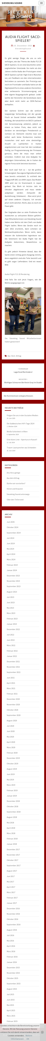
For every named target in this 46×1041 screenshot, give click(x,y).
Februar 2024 (12, 565)
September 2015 (13, 983)
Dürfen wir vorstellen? (16, 483)
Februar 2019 (12, 790)
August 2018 (12, 817)
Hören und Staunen (15, 489)
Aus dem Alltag (14, 356)
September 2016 (13, 924)
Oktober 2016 (12, 919)
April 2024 (11, 554)
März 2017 (11, 892)
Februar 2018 (12, 838)
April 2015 (11, 1010)
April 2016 (11, 946)
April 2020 (11, 742)
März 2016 (11, 951)
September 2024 (13, 532)
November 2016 (13, 914)
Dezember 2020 (13, 699)
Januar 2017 (12, 903)
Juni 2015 (11, 999)
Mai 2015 (10, 1005)
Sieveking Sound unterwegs (18, 494)
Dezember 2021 (13, 661)
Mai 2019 (10, 779)
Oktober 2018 (12, 806)
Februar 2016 (12, 956)
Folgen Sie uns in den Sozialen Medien (22, 415)
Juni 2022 (11, 640)
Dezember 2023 (13, 575)
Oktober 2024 (12, 527)
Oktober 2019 (12, 763)
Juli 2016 (10, 935)
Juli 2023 (10, 597)
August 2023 (12, 592)
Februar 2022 (12, 651)
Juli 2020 (10, 726)
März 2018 (11, 833)
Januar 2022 (12, 656)
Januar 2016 (12, 962)
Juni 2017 (11, 876)
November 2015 (13, 973)
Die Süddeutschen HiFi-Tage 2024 (20, 423)
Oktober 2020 (12, 710)
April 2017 (11, 887)
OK (27, 1039)
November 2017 (13, 855)
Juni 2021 (11, 677)
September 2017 (13, 865)
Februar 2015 (12, 1021)
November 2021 (13, 667)
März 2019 (11, 785)
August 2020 (12, 720)
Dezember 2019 (13, 758)
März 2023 (11, 613)
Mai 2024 (10, 549)
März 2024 (11, 559)
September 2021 (13, 672)
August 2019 (12, 769)
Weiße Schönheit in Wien (17, 431)
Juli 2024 (10, 538)
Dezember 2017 (13, 849)
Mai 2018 (10, 822)
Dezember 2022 (13, 629)
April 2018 (11, 828)
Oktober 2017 (12, 860)
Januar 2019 (12, 796)
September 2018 (13, 812)
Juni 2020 (11, 731)
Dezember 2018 (13, 801)
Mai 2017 (10, 881)
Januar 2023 (12, 624)
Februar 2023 (12, 618)
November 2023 (13, 581)
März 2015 (11, 1016)
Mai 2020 (10, 736)
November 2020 (13, 704)
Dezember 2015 (13, 967)
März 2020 (11, 747)
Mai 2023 (10, 608)
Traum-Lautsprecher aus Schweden (21, 447)
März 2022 (11, 645)
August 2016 (12, 930)
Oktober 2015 (12, 978)
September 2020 (13, 715)
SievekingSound (23, 49)
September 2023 (13, 586)
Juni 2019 (11, 774)
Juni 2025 (11, 522)
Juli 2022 (10, 634)
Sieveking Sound (12, 2)
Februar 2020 (12, 753)
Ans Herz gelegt (13, 472)
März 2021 (11, 688)
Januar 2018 (12, 844)
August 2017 (12, 871)
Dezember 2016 (13, 908)
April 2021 (11, 683)
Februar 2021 (12, 693)
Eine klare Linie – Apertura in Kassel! (22, 439)
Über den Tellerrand (15, 499)
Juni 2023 (11, 602)
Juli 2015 (10, 994)
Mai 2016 (10, 940)
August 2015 (12, 989)
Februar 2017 (12, 897)
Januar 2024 (12, 570)
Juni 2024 (11, 543)
